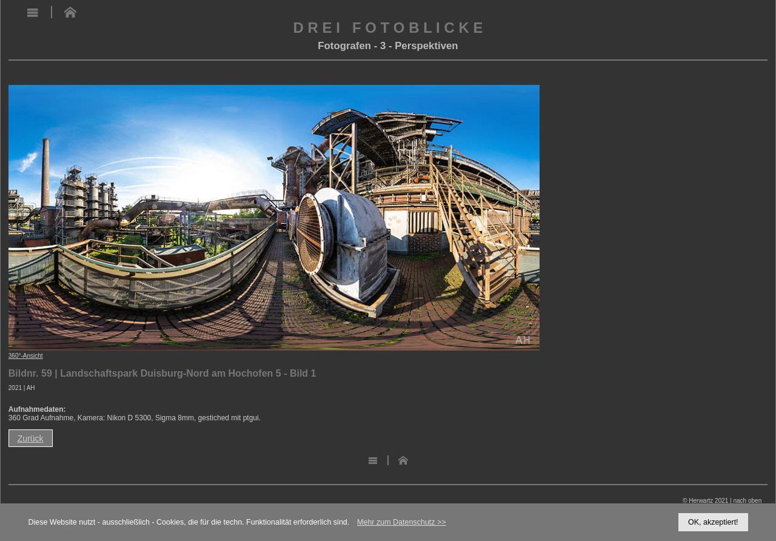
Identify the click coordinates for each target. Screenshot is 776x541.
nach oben (747, 500)
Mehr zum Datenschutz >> (401, 522)
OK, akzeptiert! (713, 522)
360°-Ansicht (25, 355)
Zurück (31, 438)
